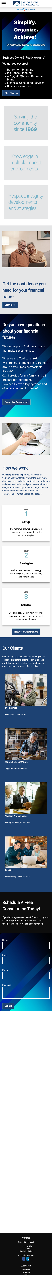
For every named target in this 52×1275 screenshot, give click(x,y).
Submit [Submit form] (8, 1006)
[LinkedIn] (27, 1259)
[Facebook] (23, 1259)
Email (4, 955)
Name (5, 940)
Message (6, 985)
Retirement (26, 1270)
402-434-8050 (28, 1242)
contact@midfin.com (26, 1255)
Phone (5, 970)
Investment (26, 1272)
